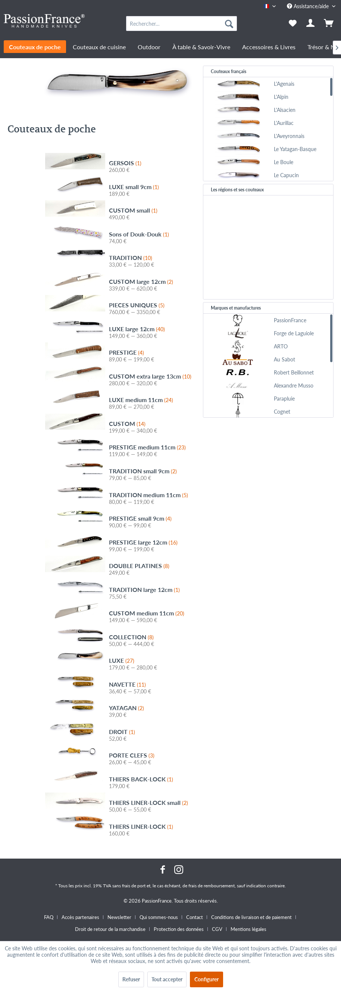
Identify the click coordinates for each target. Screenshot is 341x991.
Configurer (206, 979)
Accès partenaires (80, 917)
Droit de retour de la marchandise (110, 929)
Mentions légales (248, 929)
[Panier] (329, 23)
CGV (217, 929)
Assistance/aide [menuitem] (308, 6)
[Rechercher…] (181, 23)
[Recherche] (229, 23)
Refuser (131, 979)
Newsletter (119, 917)
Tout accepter (166, 979)
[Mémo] (292, 23)
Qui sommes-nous (159, 917)
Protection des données (179, 929)
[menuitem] (181, 23)
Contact (194, 917)
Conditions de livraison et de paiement (251, 917)
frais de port (134, 885)
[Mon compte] (310, 23)
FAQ (48, 917)
